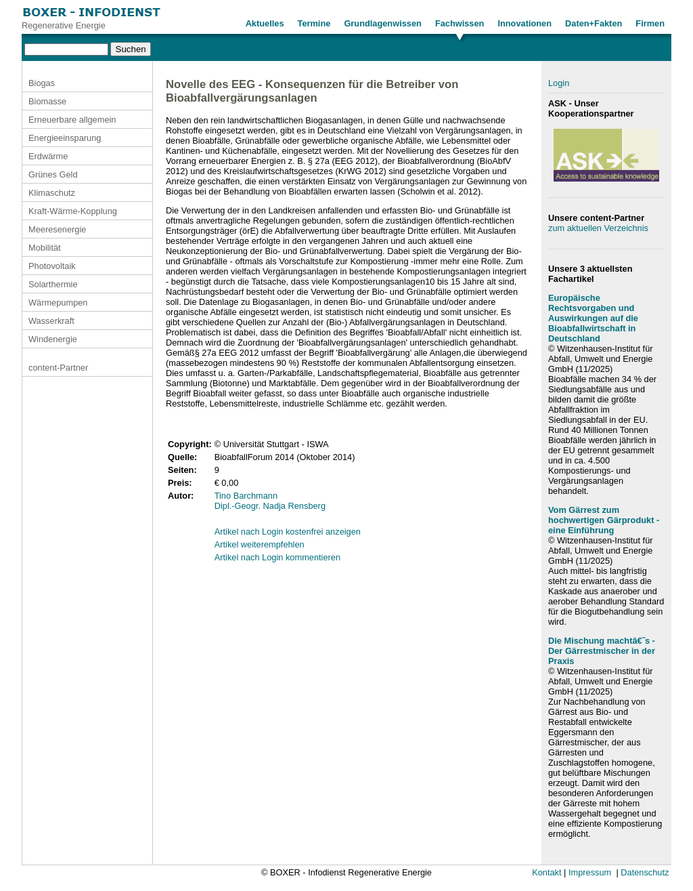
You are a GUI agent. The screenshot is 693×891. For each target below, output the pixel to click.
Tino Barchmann (246, 496)
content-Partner (58, 367)
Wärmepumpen (57, 302)
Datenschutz (645, 872)
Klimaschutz (51, 193)
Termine (314, 23)
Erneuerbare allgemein (72, 120)
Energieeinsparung (64, 138)
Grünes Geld (53, 174)
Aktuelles (265, 23)
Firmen (650, 23)
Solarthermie (53, 284)
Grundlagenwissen (383, 23)
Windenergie (52, 339)
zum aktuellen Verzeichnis (598, 228)
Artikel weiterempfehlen (260, 544)
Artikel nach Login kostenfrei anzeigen (288, 531)
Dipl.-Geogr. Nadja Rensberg (270, 506)
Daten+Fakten (593, 23)
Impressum (589, 872)
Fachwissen (460, 23)
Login (558, 83)
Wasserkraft (51, 321)
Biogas (41, 83)
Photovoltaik (52, 266)
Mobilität (44, 248)
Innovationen (524, 23)
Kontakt (546, 872)
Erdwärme (48, 156)
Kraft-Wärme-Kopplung (72, 211)
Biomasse (47, 101)
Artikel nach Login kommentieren (277, 557)
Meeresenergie (57, 229)
